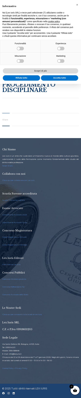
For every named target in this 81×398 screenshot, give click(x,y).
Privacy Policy (21, 368)
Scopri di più (7, 166)
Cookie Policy (8, 368)
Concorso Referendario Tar (13, 287)
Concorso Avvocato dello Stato (15, 294)
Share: (5, 119)
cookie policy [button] (54, 21)
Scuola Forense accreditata (13, 200)
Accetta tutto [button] (59, 78)
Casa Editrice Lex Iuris (11, 264)
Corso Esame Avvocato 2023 (14, 215)
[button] (77, 4)
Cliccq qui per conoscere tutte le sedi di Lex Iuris (22, 314)
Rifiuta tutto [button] (21, 78)
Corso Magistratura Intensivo (14, 245)
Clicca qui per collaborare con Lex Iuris (18, 180)
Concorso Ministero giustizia (14, 279)
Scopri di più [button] (40, 71)
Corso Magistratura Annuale (14, 237)
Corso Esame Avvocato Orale (14, 222)
